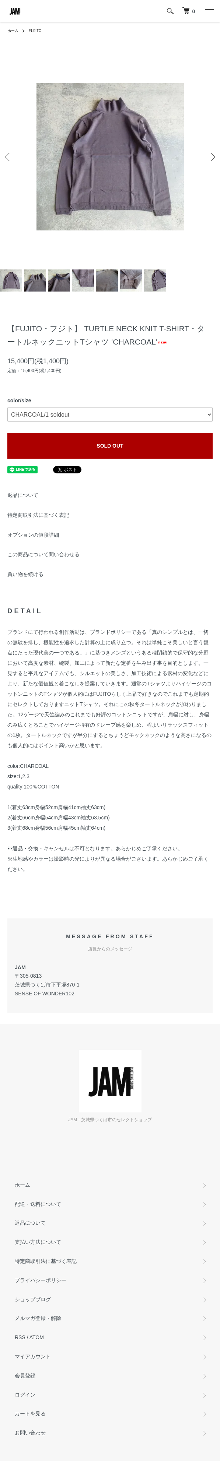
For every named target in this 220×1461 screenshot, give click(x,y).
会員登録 (25, 1376)
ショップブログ (33, 1299)
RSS (20, 1337)
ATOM (36, 1337)
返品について (22, 495)
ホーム (12, 31)
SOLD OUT (110, 446)
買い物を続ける (25, 574)
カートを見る (30, 1413)
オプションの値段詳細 (33, 535)
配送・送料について (38, 1204)
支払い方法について (38, 1242)
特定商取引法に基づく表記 (38, 515)
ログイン (25, 1395)
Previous (8, 156)
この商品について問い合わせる (43, 554)
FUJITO (35, 31)
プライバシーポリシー (40, 1280)
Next (211, 156)
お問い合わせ (30, 1433)
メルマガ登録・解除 (38, 1318)
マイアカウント (33, 1356)
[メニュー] (209, 11)
